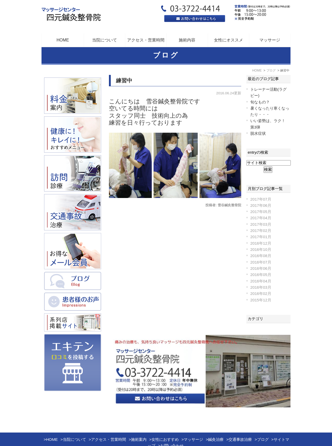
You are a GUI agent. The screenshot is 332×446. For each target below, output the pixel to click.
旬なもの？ (260, 102)
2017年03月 (260, 224)
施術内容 (187, 40)
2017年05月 (260, 211)
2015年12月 (260, 300)
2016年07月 (260, 262)
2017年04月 (260, 218)
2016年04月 (260, 281)
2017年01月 (260, 237)
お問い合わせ (172, 432)
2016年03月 (260, 287)
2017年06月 (260, 205)
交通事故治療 (240, 426)
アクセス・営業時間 (145, 40)
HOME (63, 40)
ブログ (263, 426)
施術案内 (139, 426)
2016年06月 (260, 268)
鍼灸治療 (216, 426)
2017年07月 (260, 199)
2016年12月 (260, 243)
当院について (74, 426)
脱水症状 (258, 133)
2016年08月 (260, 255)
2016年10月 (260, 249)
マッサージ (269, 40)
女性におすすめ (165, 426)
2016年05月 (260, 274)
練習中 (124, 80)
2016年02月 (260, 293)
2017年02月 (260, 230)
